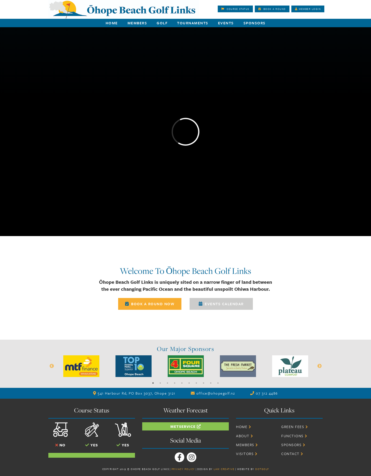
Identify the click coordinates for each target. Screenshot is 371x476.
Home (112, 23)
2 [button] (160, 383)
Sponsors (254, 23)
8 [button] (203, 383)
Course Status (235, 9)
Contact (292, 453)
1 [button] (153, 383)
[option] (81, 366)
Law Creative (224, 469)
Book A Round (272, 9)
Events (226, 23)
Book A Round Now (149, 303)
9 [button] (210, 383)
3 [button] (167, 383)
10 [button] (218, 383)
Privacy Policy (183, 469)
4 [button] (174, 383)
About (244, 435)
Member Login (308, 9)
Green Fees (294, 426)
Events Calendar (221, 303)
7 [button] (196, 383)
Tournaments (192, 23)
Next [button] (319, 366)
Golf (162, 23)
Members (137, 23)
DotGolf (262, 469)
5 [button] (181, 383)
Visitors (246, 453)
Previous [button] (51, 366)
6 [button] (189, 383)
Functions (294, 435)
